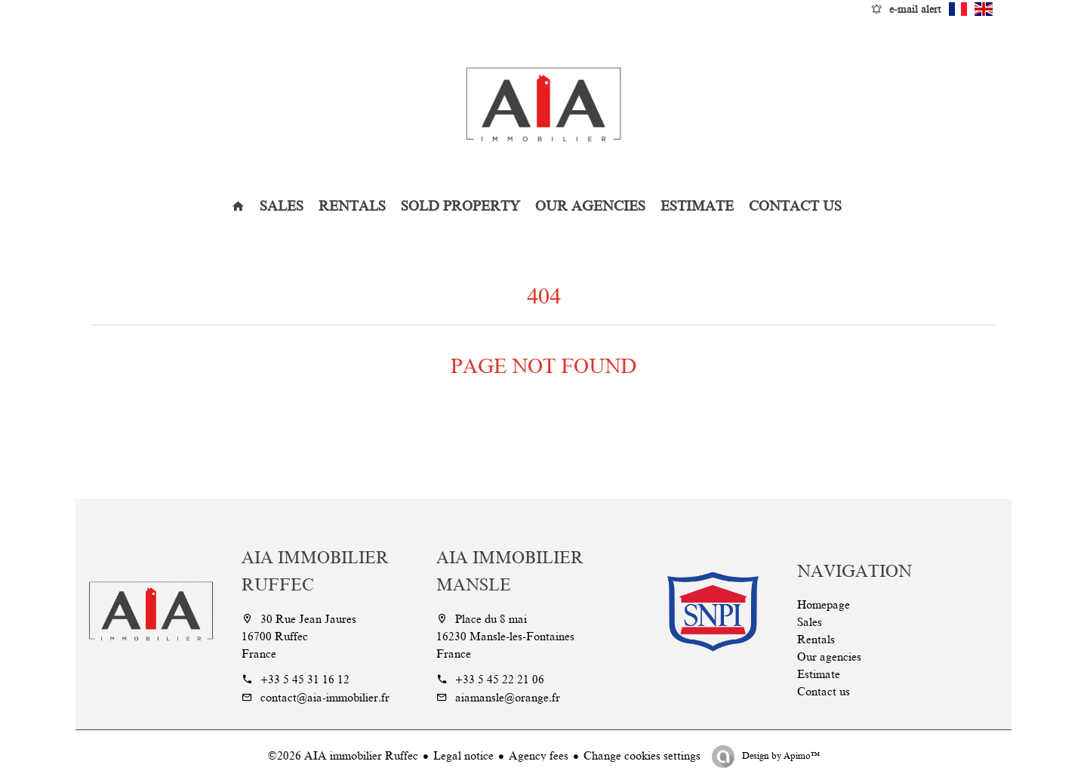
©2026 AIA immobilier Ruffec (343, 756)
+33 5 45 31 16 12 (305, 680)
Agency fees (538, 756)
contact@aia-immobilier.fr (325, 698)
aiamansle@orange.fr (507, 698)
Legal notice (463, 756)
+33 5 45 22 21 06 (499, 680)
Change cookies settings (642, 756)
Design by (780, 756)
